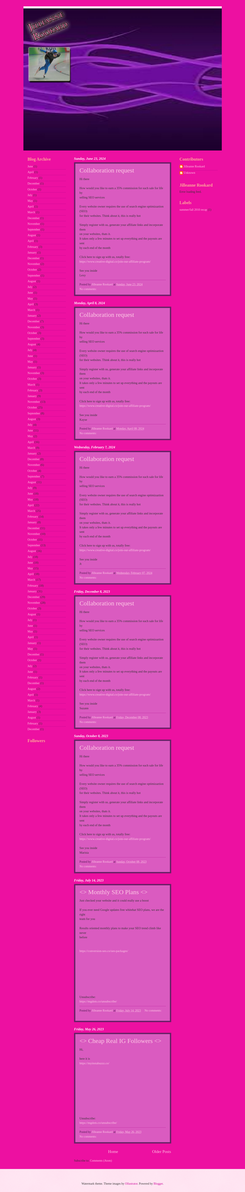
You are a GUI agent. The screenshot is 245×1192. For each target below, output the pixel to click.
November (34, 223)
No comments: (88, 289)
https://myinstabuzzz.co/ (94, 1063)
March (31, 212)
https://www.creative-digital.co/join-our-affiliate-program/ (115, 261)
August (32, 235)
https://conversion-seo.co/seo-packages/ (104, 951)
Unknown (189, 172)
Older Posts (161, 1151)
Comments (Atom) (101, 1160)
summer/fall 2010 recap (193, 209)
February (33, 177)
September (34, 229)
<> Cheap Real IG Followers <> (120, 1040)
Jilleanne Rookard (194, 166)
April (31, 172)
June (30, 166)
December (34, 183)
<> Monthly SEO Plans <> (114, 891)
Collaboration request (107, 170)
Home (113, 1151)
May (30, 200)
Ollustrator (131, 1183)
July (30, 195)
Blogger (158, 1183)
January (32, 252)
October (32, 189)
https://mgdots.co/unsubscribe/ (98, 1001)
